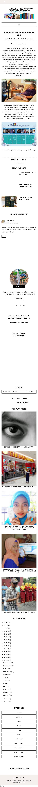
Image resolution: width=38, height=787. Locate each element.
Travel (19, 726)
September (7, 672)
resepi (19, 735)
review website (19, 756)
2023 (5, 631)
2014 (5, 657)
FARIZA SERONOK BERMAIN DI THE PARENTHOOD (19, 486)
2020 (5, 640)
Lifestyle (10, 39)
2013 (5, 660)
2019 (5, 643)
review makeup (19, 743)
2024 (5, 628)
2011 (5, 702)
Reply (3, 236)
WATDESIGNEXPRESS (19, 782)
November (7, 666)
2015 (5, 654)
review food (19, 739)
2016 (5, 651)
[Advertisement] (19, 364)
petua (19, 730)
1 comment (19, 163)
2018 (5, 646)
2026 (5, 622)
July (4, 677)
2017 (5, 649)
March (5, 689)
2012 (5, 699)
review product (19, 752)
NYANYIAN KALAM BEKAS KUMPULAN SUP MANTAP (19, 612)
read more (19, 298)
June (5, 680)
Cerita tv (19, 713)
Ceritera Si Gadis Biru (18, 780)
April (5, 686)
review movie (19, 748)
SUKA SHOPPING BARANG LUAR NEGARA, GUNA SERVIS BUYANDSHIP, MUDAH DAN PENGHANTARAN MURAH (19, 571)
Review (19, 721)
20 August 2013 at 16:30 (12, 223)
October (6, 669)
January (6, 695)
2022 (5, 634)
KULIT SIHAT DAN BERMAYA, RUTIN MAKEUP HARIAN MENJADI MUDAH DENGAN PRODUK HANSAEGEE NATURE (19, 528)
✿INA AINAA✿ (10, 221)
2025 (5, 625)
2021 (5, 637)
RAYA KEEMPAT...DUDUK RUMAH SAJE (19, 34)
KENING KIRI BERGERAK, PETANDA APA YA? (19, 447)
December (7, 663)
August (5, 674)
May (4, 683)
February (6, 692)
